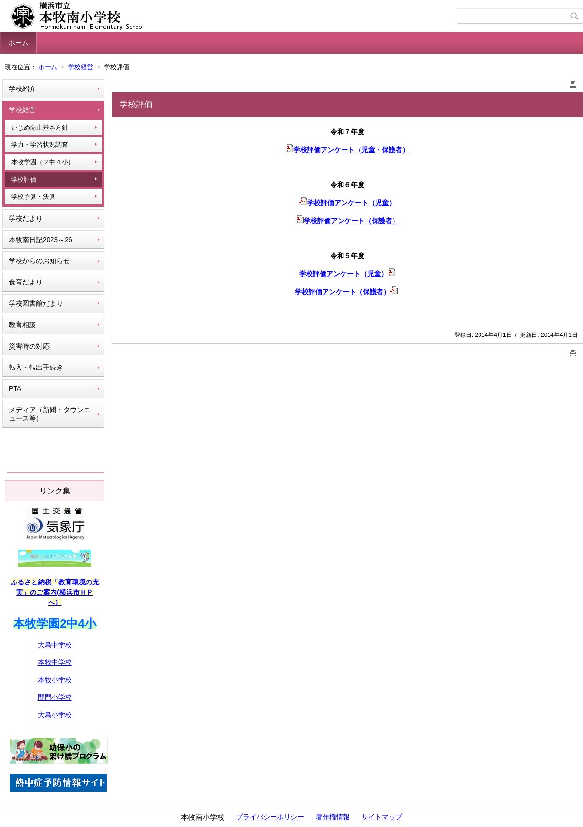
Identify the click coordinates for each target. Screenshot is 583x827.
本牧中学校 (55, 662)
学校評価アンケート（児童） (347, 203)
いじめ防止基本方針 (39, 127)
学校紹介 (22, 88)
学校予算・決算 (33, 196)
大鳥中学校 (55, 645)
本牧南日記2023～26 (40, 240)
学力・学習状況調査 (39, 144)
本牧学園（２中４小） (42, 162)
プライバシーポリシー (270, 817)
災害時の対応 (29, 346)
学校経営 (80, 66)
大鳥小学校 (55, 715)
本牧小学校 (55, 680)
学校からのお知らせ (39, 260)
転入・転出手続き (36, 367)
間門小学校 (55, 697)
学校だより (26, 218)
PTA (15, 388)
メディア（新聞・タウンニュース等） (49, 414)
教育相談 (22, 325)
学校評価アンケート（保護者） (347, 221)
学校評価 (23, 179)
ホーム (18, 43)
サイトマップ (381, 817)
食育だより (26, 282)
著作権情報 (333, 817)
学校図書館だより (36, 303)
